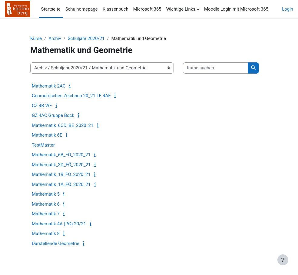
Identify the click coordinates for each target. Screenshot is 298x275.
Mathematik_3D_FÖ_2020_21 (61, 164)
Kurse (36, 38)
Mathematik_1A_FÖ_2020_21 (61, 184)
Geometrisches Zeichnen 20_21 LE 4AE (71, 95)
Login (287, 9)
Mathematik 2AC (48, 86)
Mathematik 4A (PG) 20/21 (59, 224)
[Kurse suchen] (215, 67)
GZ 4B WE (42, 105)
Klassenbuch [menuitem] (115, 9)
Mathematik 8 (46, 233)
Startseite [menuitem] (51, 9)
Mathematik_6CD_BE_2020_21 (62, 125)
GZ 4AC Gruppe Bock (53, 115)
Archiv (54, 38)
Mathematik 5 (46, 194)
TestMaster (43, 145)
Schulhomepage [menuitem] (81, 9)
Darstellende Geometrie (55, 243)
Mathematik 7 (46, 214)
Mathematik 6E (47, 135)
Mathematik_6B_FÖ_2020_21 (61, 154)
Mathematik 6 (46, 204)
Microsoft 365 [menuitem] (147, 9)
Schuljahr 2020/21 (86, 38)
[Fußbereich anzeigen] (282, 259)
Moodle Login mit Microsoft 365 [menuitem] (236, 9)
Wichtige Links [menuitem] (180, 9)
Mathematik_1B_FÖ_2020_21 (61, 174)
